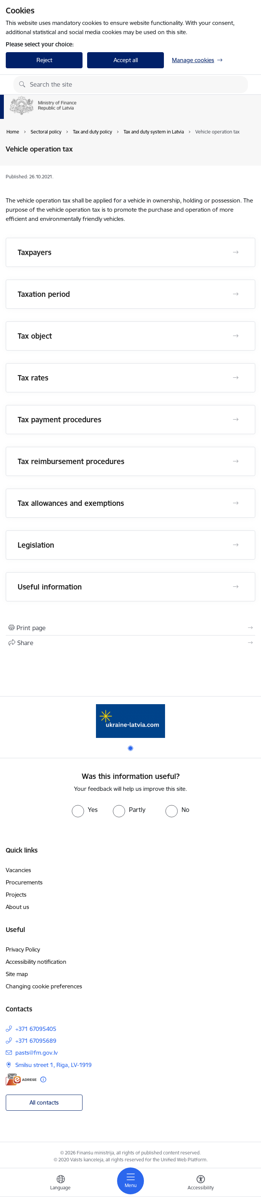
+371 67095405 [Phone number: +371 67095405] (35, 1028)
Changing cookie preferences (44, 986)
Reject (44, 60)
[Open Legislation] (235, 545)
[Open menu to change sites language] (60, 1183)
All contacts (44, 1102)
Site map (17, 974)
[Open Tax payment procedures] (235, 419)
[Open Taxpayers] (235, 252)
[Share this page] (130, 643)
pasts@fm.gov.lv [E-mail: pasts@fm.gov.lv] (36, 1052)
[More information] (43, 1079)
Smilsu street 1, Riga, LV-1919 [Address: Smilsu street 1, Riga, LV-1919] (53, 1065)
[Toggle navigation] (130, 1180)
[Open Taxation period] (235, 294)
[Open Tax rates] (235, 377)
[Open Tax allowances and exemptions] (235, 503)
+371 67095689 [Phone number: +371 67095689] (35, 1040)
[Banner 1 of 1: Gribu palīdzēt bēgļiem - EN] (130, 720)
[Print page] (130, 628)
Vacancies (18, 870)
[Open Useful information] (235, 586)
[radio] (84, 809)
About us (17, 907)
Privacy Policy (23, 949)
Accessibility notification (36, 961)
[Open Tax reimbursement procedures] (235, 461)
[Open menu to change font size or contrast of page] (200, 1183)
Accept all (126, 60)
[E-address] (21, 1079)
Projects (16, 894)
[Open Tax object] (235, 336)
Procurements (24, 882)
